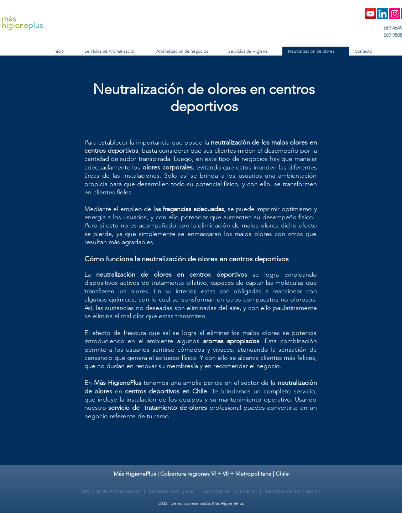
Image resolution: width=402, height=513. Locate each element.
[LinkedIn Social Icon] (382, 13)
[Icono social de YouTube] (370, 13)
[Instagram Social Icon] (394, 13)
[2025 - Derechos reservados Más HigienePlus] (201, 503)
